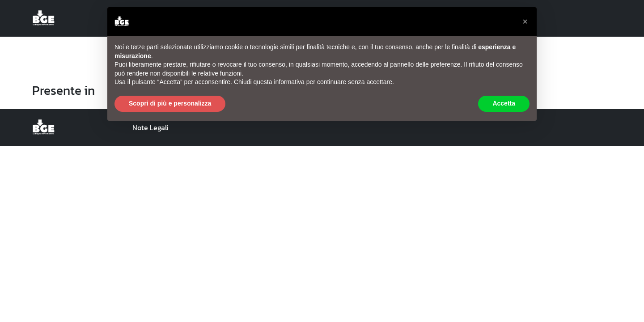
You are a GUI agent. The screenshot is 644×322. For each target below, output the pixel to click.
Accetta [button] (503, 103)
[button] (525, 21)
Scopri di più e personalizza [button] (170, 103)
